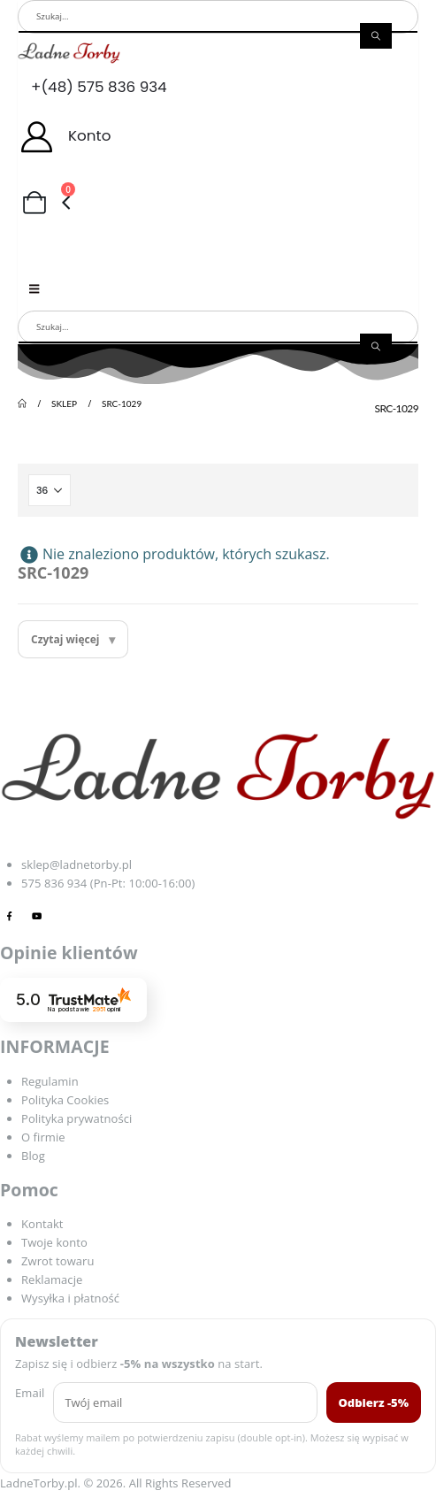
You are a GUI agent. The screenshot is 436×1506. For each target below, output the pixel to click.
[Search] (376, 35)
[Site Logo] (69, 53)
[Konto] (218, 135)
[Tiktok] (64, 916)
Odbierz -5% (374, 1402)
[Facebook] (9, 916)
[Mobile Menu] (34, 288)
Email (29, 1393)
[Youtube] (37, 916)
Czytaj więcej (65, 639)
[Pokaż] (49, 490)
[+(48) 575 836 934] (218, 87)
